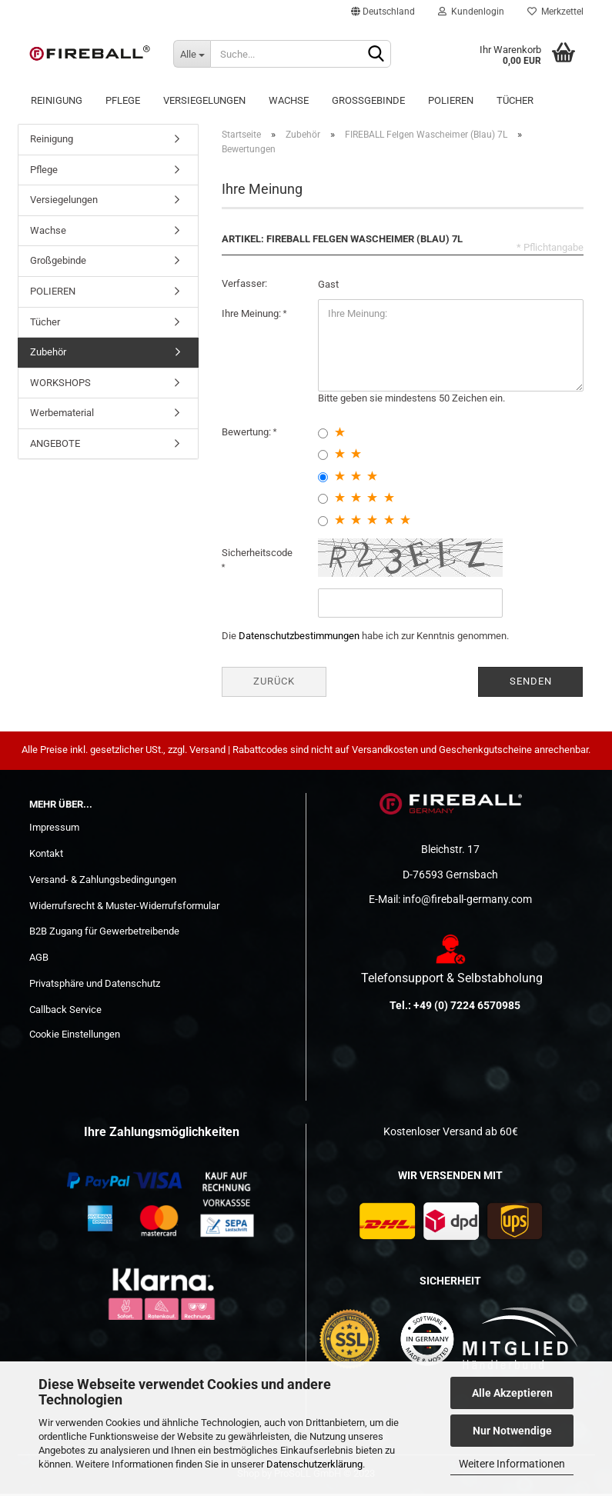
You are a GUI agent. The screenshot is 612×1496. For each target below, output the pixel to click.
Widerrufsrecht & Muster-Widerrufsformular (124, 908)
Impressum (54, 830)
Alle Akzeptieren (512, 1393)
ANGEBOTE (55, 446)
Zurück (274, 684)
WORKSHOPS (60, 385)
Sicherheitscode (257, 555)
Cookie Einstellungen (74, 1037)
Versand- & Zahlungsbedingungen (102, 882)
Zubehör (48, 355)
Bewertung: (247, 434)
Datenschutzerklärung (314, 1464)
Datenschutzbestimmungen (299, 639)
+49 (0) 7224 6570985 (466, 1008)
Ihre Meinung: (252, 316)
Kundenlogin (471, 11)
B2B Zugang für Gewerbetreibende (104, 934)
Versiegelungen (204, 100)
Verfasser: (244, 286)
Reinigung (56, 100)
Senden (531, 684)
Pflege (122, 100)
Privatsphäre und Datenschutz (94, 986)
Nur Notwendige (512, 1430)
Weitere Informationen (512, 1464)
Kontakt (46, 856)
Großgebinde (368, 100)
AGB (38, 960)
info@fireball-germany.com (467, 902)
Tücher (515, 100)
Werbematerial (62, 415)
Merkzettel (555, 11)
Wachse (289, 100)
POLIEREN (450, 100)
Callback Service (65, 1012)
